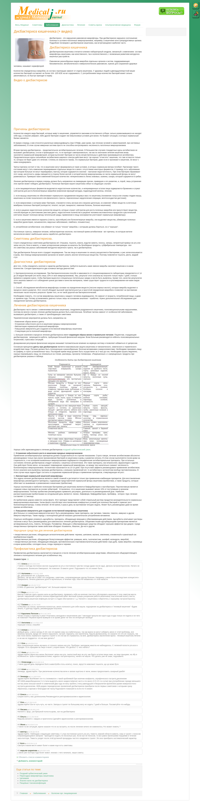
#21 (19, 564)
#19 (19, 585)
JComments (139, 764)
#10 (19, 669)
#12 (19, 652)
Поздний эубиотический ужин (34, 773)
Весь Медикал (22, 25)
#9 (19, 676)
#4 (19, 724)
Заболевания (52, 25)
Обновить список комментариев (33, 757)
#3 (19, 732)
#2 (19, 743)
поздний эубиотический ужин (76, 449)
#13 (19, 643)
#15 (19, 622)
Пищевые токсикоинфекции (33, 783)
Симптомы (37, 25)
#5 (19, 716)
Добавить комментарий (30, 761)
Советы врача (95, 25)
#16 (19, 613)
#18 (19, 592)
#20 (19, 573)
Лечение (81, 25)
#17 (19, 604)
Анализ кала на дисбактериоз (34, 780)
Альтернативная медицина (118, 25)
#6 (19, 709)
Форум (137, 25)
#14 (19, 630)
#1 (19, 750)
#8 (19, 694)
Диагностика (68, 25)
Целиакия (24, 778)
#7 (19, 702)
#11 (19, 662)
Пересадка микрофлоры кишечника (37, 776)
